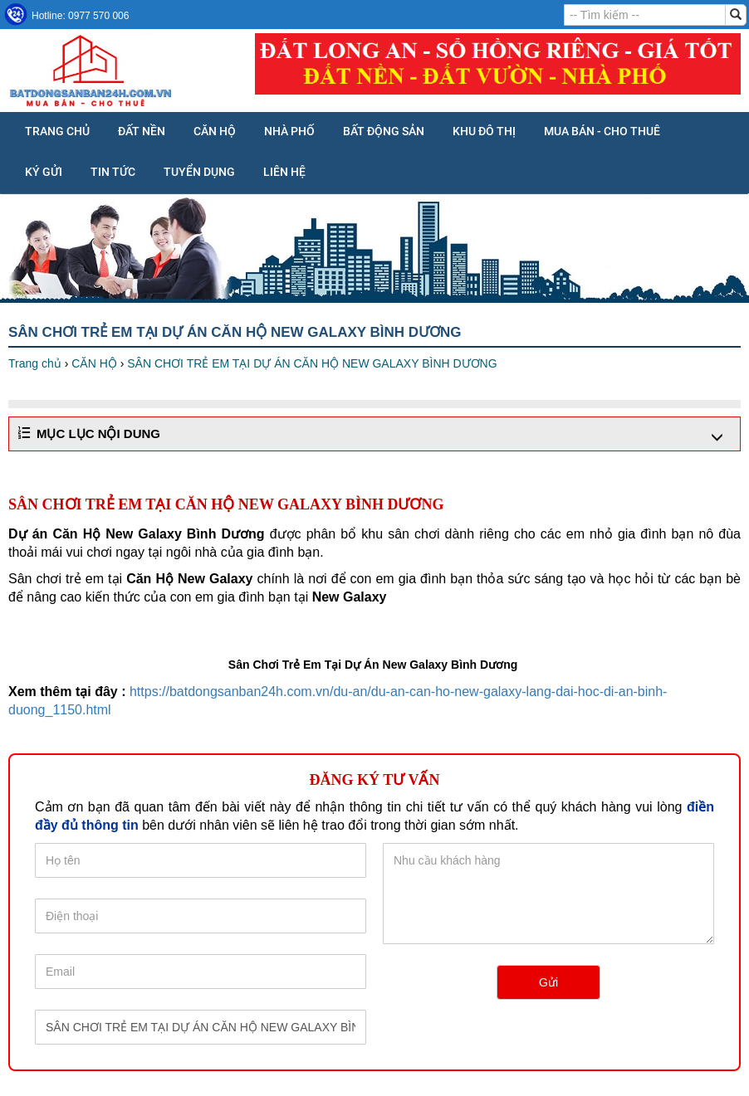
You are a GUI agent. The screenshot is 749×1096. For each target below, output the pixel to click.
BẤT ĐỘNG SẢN (383, 131)
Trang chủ (57, 131)
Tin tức (113, 171)
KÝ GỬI (43, 171)
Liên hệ (284, 171)
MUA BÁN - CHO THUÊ (602, 131)
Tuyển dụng (199, 171)
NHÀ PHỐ (289, 131)
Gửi (548, 982)
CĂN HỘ (214, 131)
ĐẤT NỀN (141, 131)
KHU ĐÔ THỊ (484, 131)
